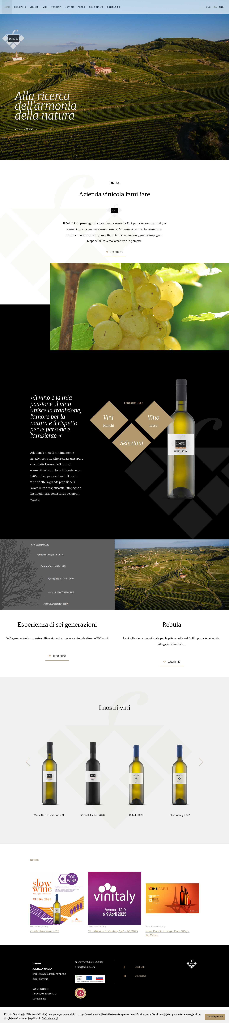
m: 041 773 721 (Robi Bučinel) (89, 962)
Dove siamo (96, 7)
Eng (221, 7)
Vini (45, 7)
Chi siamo (20, 7)
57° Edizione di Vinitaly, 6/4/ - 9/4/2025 (113, 931)
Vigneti (34, 7)
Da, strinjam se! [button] (215, 1016)
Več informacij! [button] (50, 1018)
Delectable (135, 975)
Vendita (56, 7)
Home (7, 7)
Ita (215, 7)
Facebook (134, 967)
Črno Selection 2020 (93, 815)
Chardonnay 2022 (179, 815)
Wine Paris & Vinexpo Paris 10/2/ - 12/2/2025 (168, 933)
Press (81, 7)
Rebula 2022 (136, 815)
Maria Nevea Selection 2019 (49, 815)
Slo (208, 7)
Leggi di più (117, 252)
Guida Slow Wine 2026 (44, 931)
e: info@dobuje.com (85, 967)
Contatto (113, 7)
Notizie (69, 7)
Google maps (39, 998)
